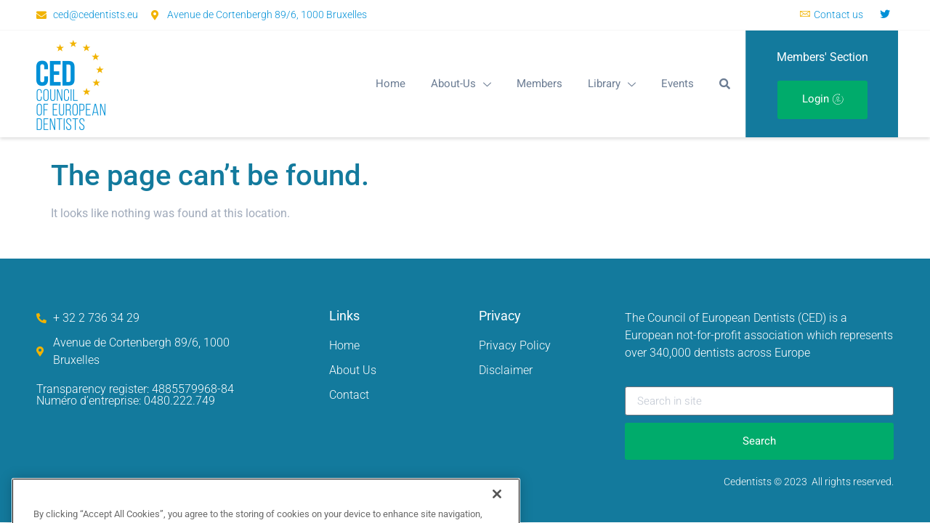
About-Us (461, 84)
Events (677, 84)
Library (612, 84)
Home (390, 84)
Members (539, 84)
